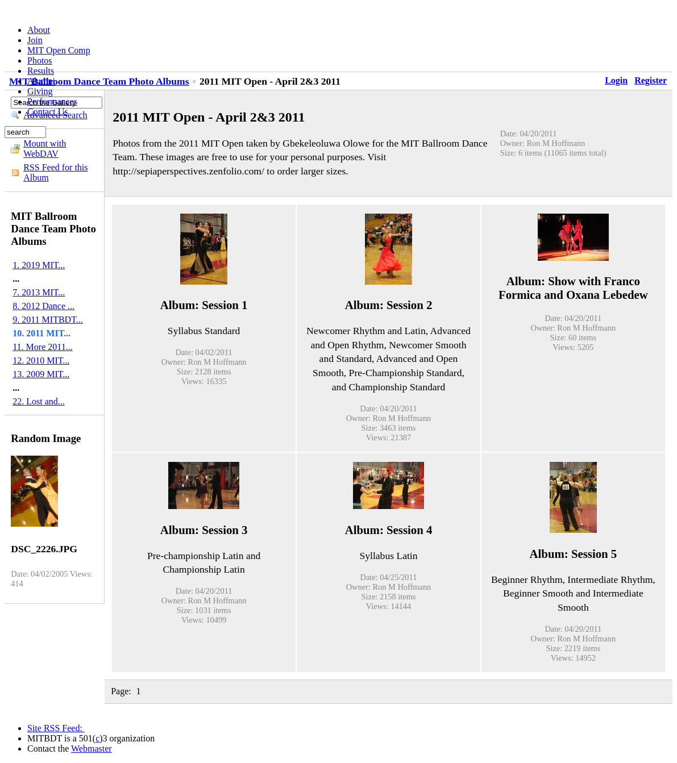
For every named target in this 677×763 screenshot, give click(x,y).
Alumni (41, 81)
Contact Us (47, 111)
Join (35, 40)
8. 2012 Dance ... (43, 306)
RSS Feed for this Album (55, 172)
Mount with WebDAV (44, 149)
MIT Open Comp (58, 50)
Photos (39, 60)
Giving (39, 91)
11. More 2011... (42, 347)
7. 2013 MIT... (39, 292)
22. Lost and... (39, 401)
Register (650, 80)
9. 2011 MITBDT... (48, 319)
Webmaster (91, 748)
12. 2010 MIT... (41, 360)
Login (616, 80)
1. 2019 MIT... (39, 265)
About (38, 30)
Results (40, 71)
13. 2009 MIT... (41, 374)
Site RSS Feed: (56, 728)
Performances (52, 101)
